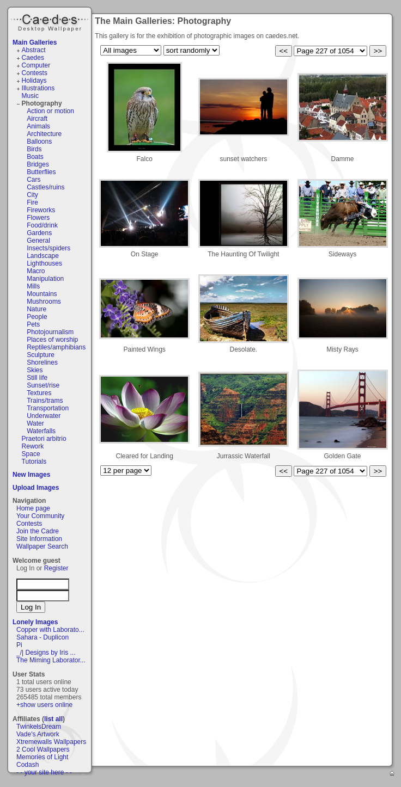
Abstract (34, 50)
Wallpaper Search (42, 546)
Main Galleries (35, 42)
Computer (36, 65)
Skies (34, 370)
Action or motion (50, 111)
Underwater (43, 416)
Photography (42, 103)
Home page (33, 508)
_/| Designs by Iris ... (46, 652)
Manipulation (45, 278)
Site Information (39, 539)
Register (56, 568)
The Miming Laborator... (51, 660)
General (38, 240)
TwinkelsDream (38, 726)
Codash (27, 764)
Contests (34, 73)
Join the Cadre (37, 531)
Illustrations (38, 88)
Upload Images (36, 487)
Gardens (39, 233)
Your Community (40, 516)
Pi (19, 645)
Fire (32, 202)
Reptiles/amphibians (56, 347)
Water (35, 423)
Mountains (42, 294)
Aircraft (37, 118)
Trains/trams (45, 400)
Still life (37, 378)
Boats (35, 157)
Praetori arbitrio (44, 438)
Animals (38, 126)
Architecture (44, 134)
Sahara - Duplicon (42, 637)
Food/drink (42, 225)
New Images (31, 474)
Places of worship (52, 339)
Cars (33, 179)
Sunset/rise (43, 385)
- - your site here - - (44, 772)
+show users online (44, 705)
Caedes (51, 21)
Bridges (38, 164)
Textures (39, 393)
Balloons (39, 141)
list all (53, 719)
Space (31, 454)
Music (30, 96)
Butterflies (41, 172)
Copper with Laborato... (50, 630)
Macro (36, 271)
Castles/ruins (45, 187)
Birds (34, 149)
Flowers (38, 218)
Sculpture (40, 355)
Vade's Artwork (37, 734)
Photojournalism (50, 332)
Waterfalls (41, 431)
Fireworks (41, 210)
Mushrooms (44, 301)
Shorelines (42, 362)
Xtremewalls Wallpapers (51, 742)
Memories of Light (42, 757)
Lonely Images (35, 622)
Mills (33, 286)
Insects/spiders (48, 248)
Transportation (48, 408)
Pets (33, 324)
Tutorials (34, 461)
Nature (36, 309)
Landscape (43, 256)
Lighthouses (44, 263)
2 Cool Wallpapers (43, 749)
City (32, 195)
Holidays (34, 80)
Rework (33, 446)
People (37, 317)
